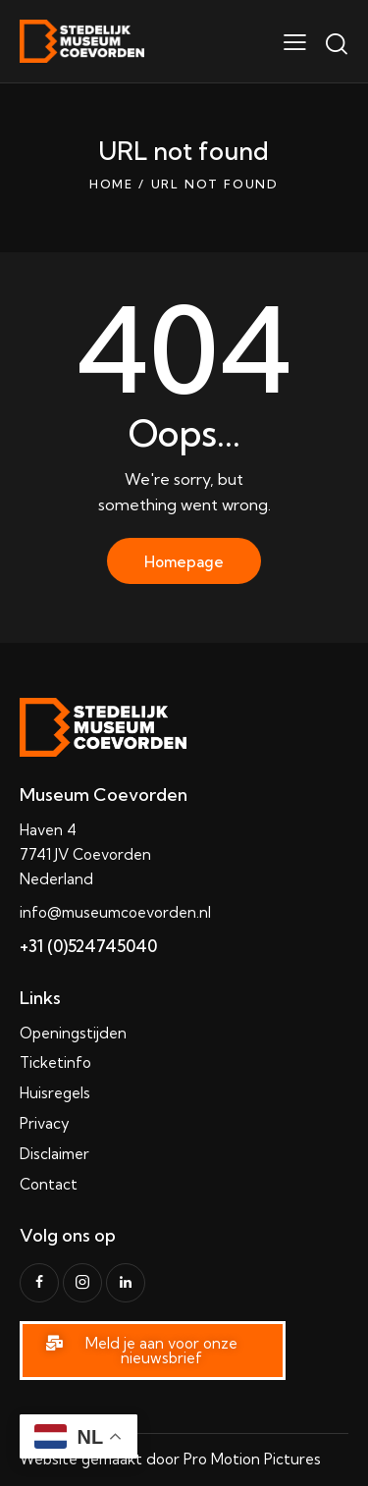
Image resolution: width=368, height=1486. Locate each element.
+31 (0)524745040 (88, 945)
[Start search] (336, 44)
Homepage (184, 562)
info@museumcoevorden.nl (115, 912)
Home (111, 184)
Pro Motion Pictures (252, 1459)
